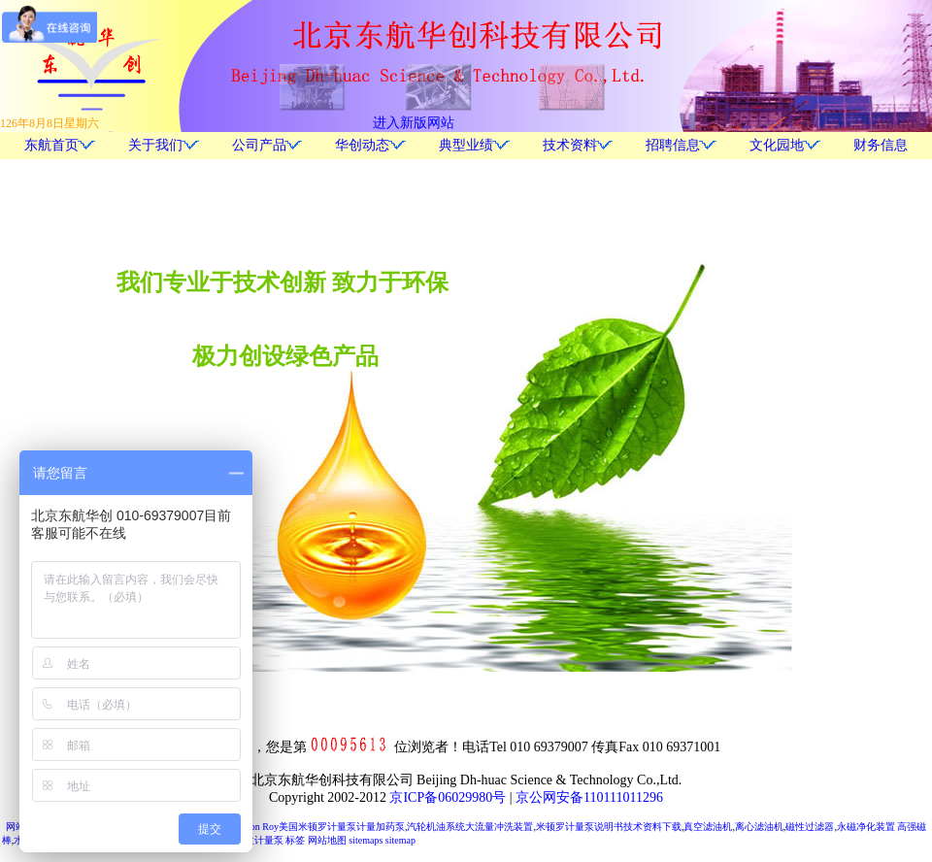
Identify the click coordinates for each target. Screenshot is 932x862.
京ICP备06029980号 (447, 797)
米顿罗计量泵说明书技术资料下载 (609, 826)
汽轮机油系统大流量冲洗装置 (470, 826)
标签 (295, 840)
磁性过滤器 (809, 826)
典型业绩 (466, 145)
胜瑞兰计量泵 (254, 840)
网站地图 (327, 840)
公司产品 (259, 145)
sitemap (400, 840)
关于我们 (155, 145)
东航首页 (51, 145)
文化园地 (776, 145)
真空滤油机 (707, 826)
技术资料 (570, 145)
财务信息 (880, 145)
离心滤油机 (759, 826)
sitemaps (366, 840)
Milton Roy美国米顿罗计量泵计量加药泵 (319, 826)
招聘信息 (673, 145)
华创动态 (362, 145)
